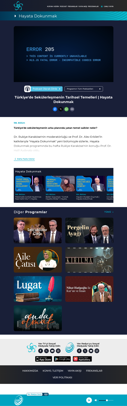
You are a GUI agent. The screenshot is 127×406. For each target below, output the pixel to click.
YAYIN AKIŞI (82, 6)
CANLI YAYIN (108, 6)
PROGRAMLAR (93, 6)
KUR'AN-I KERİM (53, 6)
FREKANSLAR (72, 6)
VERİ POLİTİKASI (62, 377)
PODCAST (63, 6)
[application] (63, 54)
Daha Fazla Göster (26, 159)
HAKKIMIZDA (30, 370)
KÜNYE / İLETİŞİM (53, 370)
